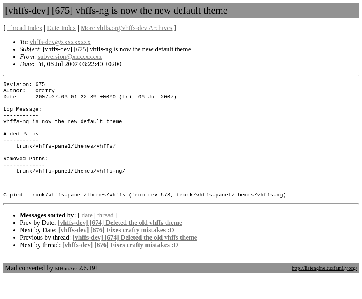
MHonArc (66, 290)
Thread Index (24, 27)
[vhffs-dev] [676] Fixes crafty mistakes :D (116, 252)
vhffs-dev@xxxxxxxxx (60, 41)
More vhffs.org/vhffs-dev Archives (127, 27)
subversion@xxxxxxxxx (69, 56)
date (87, 237)
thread (105, 237)
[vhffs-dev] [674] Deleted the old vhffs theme (120, 244)
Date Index (61, 27)
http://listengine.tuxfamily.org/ (324, 290)
